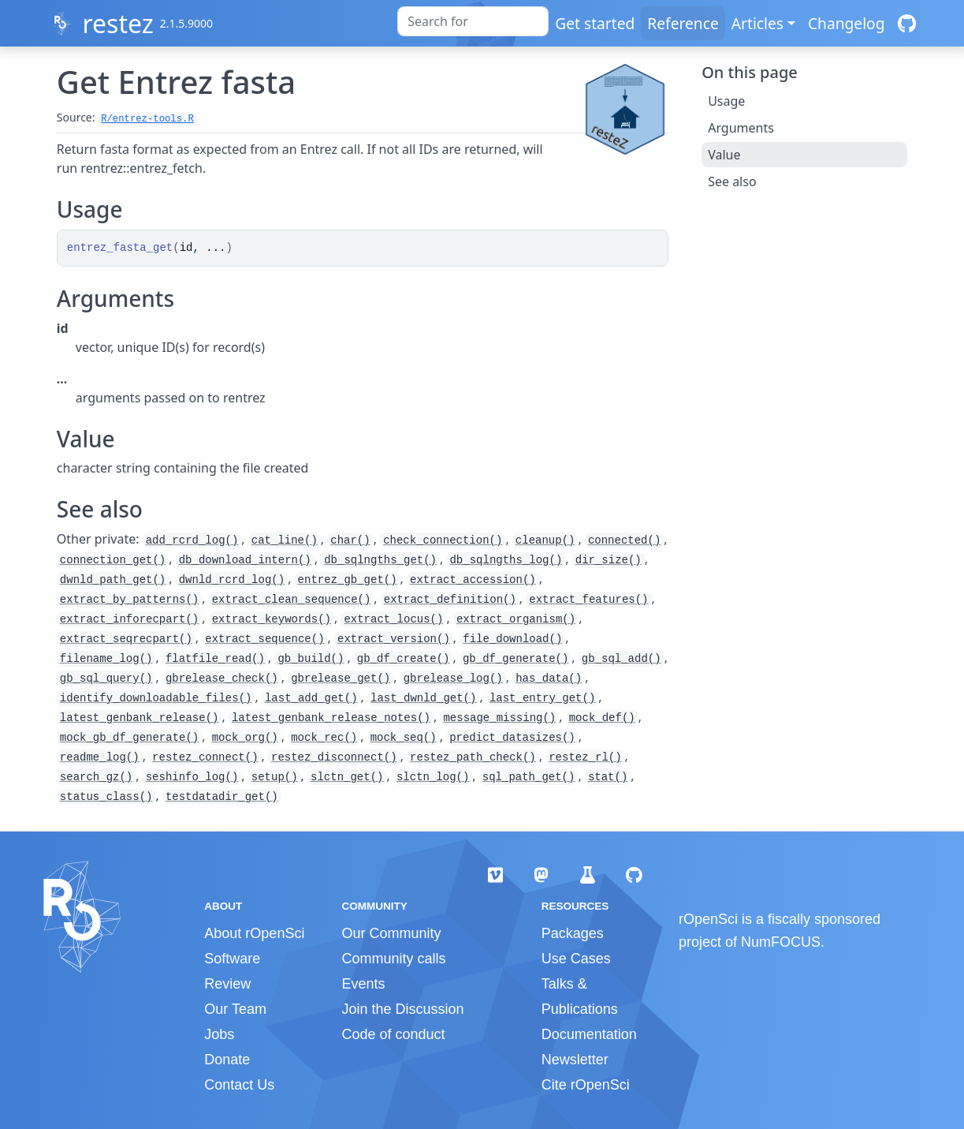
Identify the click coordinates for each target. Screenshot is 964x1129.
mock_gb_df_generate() (129, 737)
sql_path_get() (528, 777)
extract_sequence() (264, 639)
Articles (757, 23)
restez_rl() (585, 757)
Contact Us (239, 1085)
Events (363, 984)
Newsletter (575, 1059)
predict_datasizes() (512, 737)
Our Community (391, 933)
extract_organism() (515, 619)
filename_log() (106, 658)
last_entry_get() (542, 698)
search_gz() (96, 777)
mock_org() (245, 737)
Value (724, 154)
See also (732, 181)
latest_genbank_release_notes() (331, 718)
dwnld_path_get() (113, 580)
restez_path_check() (473, 757)
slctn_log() (432, 777)
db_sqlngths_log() (505, 560)
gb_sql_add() (621, 658)
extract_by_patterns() (129, 599)
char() (350, 540)
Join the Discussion (402, 1009)
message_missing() (499, 718)
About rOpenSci (254, 933)
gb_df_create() (403, 658)
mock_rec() (324, 737)
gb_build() (310, 658)
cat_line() (284, 540)
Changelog (846, 23)
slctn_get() (347, 777)
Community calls (393, 958)
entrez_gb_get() (347, 580)
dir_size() (608, 560)
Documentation (589, 1034)
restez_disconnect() (334, 757)
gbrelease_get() (340, 678)
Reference (682, 23)
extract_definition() (450, 599)
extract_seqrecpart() (126, 639)
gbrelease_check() (222, 678)
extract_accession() (473, 580)
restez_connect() (205, 757)
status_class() (106, 797)
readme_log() (100, 757)
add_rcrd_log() (192, 540)
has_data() (548, 678)
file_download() (512, 639)
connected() (624, 540)
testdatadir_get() (222, 797)
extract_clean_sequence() (291, 599)
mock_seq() (403, 737)
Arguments (741, 127)
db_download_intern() (245, 560)
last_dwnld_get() (423, 698)
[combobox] (473, 21)
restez (117, 23)
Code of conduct (393, 1034)
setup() (274, 777)
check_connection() (442, 540)
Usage (726, 101)
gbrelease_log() (453, 678)
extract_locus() (393, 619)
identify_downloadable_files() (156, 698)
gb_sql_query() (106, 678)
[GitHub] (906, 23)
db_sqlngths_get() (380, 560)
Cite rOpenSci (586, 1085)
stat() (607, 777)
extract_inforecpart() (129, 619)
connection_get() (113, 560)
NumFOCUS (781, 942)
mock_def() (602, 718)
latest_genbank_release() (139, 718)
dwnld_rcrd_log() (232, 580)
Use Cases (576, 958)
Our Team (235, 1009)
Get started (595, 23)
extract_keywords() (271, 619)
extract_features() (588, 599)
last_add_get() (311, 698)
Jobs (219, 1034)
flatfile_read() (215, 658)
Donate (227, 1059)
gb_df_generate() (515, 658)
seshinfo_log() (192, 777)
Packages (573, 933)
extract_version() (393, 639)
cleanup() (545, 540)
